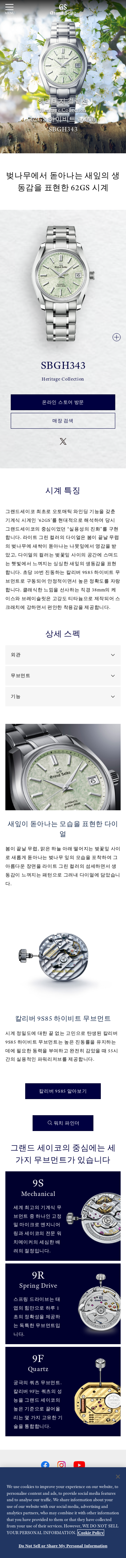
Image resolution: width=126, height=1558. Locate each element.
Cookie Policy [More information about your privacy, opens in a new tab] (90, 1532)
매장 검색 (63, 421)
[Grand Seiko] (63, 9)
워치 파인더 (64, 1123)
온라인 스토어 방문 (63, 402)
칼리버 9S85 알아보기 (63, 1091)
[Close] (118, 1477)
